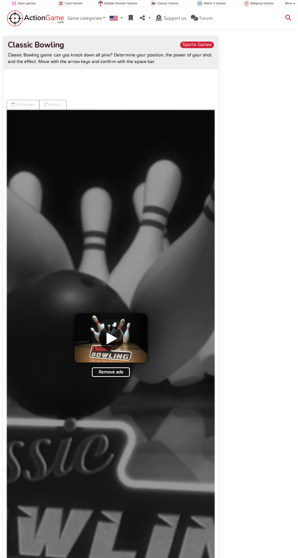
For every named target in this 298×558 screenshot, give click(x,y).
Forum (202, 17)
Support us (170, 17)
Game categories (84, 18)
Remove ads (110, 371)
